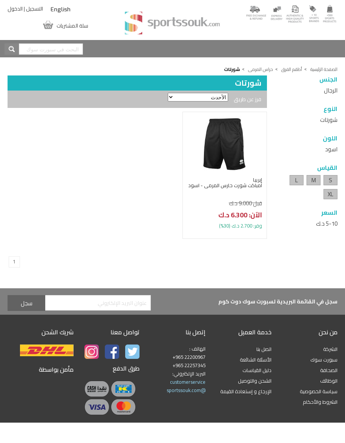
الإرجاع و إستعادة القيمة (245, 391)
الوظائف (328, 380)
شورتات (328, 119)
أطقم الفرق (291, 69)
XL (330, 194)
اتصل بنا (263, 349)
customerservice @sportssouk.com (186, 386)
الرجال (330, 90)
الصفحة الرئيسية (323, 69)
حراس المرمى (260, 69)
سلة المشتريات (72, 25)
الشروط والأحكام (320, 401)
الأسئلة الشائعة (255, 359)
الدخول (15, 9)
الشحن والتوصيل (254, 380)
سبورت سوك (323, 359)
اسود (331, 149)
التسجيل (34, 9)
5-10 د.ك (326, 223)
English (61, 9)
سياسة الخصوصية (318, 391)
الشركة (330, 349)
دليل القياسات (256, 370)
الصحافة (328, 370)
